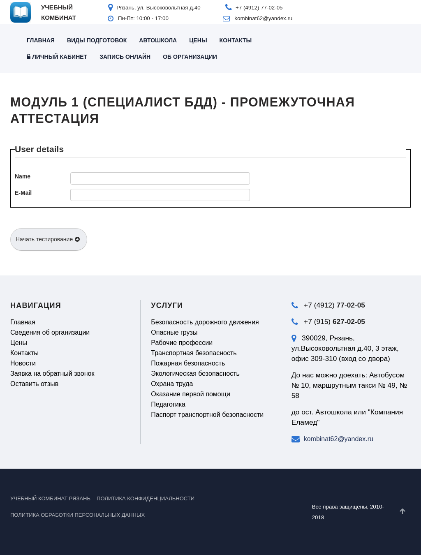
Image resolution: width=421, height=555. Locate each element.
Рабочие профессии (182, 342)
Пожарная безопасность (188, 363)
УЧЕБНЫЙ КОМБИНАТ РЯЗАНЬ (50, 498)
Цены (198, 40)
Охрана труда (172, 383)
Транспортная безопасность (193, 352)
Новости (23, 363)
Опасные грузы (174, 332)
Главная (41, 40)
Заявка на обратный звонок (52, 373)
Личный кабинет (57, 56)
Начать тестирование (48, 239)
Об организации (190, 56)
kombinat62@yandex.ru (338, 438)
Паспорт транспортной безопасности (207, 414)
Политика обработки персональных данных (77, 515)
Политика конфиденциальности (145, 498)
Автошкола (158, 40)
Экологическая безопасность (195, 373)
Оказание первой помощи (190, 394)
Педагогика (168, 404)
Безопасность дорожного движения (205, 322)
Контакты (236, 40)
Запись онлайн (124, 56)
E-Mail (23, 193)
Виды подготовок (97, 40)
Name (22, 176)
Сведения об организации (50, 332)
